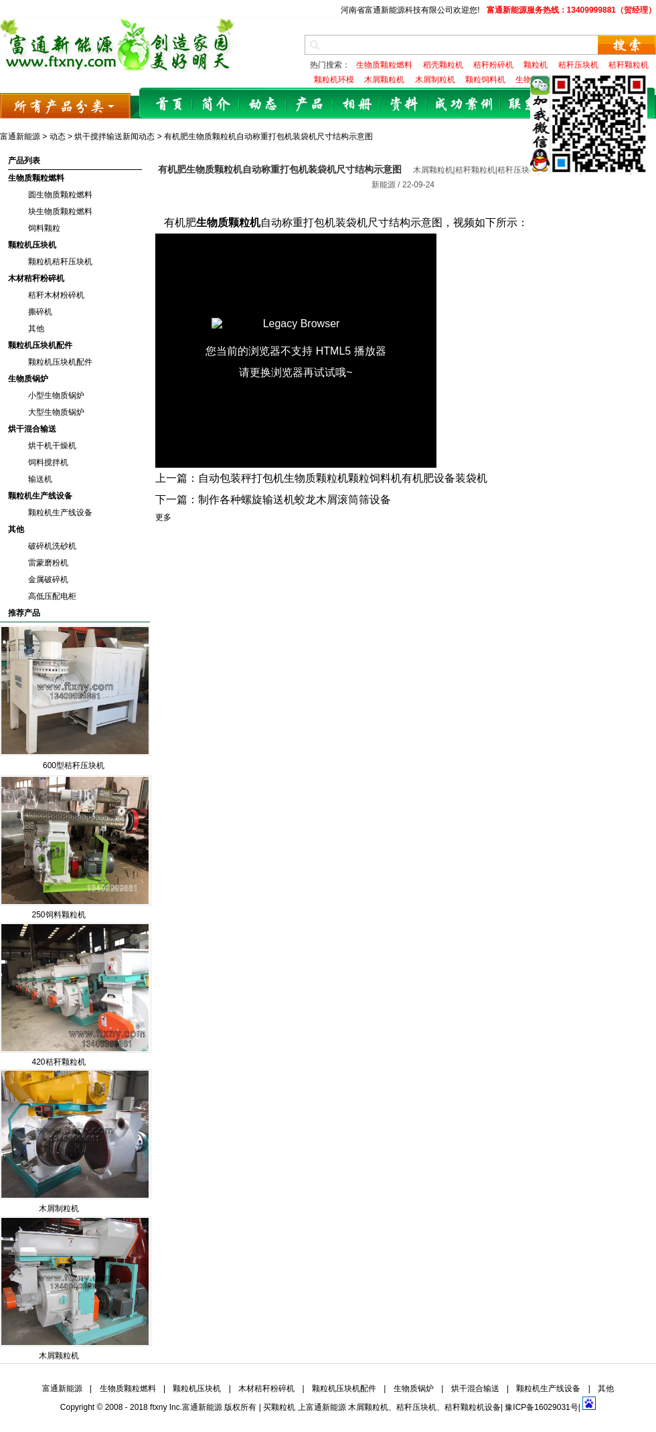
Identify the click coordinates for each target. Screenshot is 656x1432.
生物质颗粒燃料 (36, 178)
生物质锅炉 (28, 378)
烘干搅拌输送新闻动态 (114, 136)
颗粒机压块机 (32, 245)
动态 (263, 105)
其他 (36, 328)
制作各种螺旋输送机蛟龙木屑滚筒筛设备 (294, 499)
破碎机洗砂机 (52, 546)
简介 (216, 105)
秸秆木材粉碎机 (56, 295)
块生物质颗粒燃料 (60, 211)
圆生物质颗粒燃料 (60, 194)
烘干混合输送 (32, 429)
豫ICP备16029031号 (541, 1407)
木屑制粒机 (59, 1208)
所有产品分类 (65, 105)
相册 (357, 105)
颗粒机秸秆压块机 (60, 261)
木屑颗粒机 (59, 1355)
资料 (403, 105)
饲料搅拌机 (48, 462)
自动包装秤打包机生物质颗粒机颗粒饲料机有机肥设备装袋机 (342, 478)
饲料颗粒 (44, 228)
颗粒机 (283, 1407)
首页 (169, 105)
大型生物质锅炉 (56, 412)
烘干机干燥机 (52, 445)
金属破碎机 (48, 579)
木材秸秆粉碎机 (36, 278)
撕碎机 (40, 312)
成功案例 (464, 105)
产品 (310, 105)
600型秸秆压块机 (73, 765)
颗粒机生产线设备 (40, 496)
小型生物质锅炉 (56, 395)
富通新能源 (20, 136)
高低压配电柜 (52, 596)
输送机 (40, 479)
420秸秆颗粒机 (58, 1062)
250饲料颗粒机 (58, 914)
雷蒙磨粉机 (48, 562)
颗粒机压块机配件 (40, 345)
